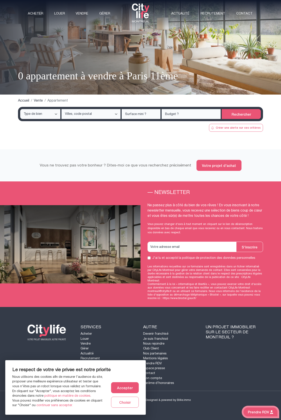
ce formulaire (199, 291)
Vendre (82, 13)
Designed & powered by (168, 400)
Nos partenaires (155, 353)
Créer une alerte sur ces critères (236, 127)
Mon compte (152, 378)
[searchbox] (41, 114)
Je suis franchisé (155, 338)
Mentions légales (155, 358)
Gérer (104, 13)
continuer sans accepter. (54, 405)
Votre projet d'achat (219, 165)
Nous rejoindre (153, 343)
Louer (59, 13)
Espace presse (154, 368)
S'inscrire (250, 247)
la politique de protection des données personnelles (217, 257)
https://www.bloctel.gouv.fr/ (179, 298)
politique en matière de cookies (67, 395)
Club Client (151, 348)
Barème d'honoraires (158, 382)
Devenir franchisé (155, 333)
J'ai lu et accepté (203, 258)
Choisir (125, 402)
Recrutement (213, 13)
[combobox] (40, 114)
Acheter (35, 13)
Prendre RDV (152, 363)
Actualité (180, 13)
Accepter (125, 387)
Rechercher (241, 114)
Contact (244, 13)
